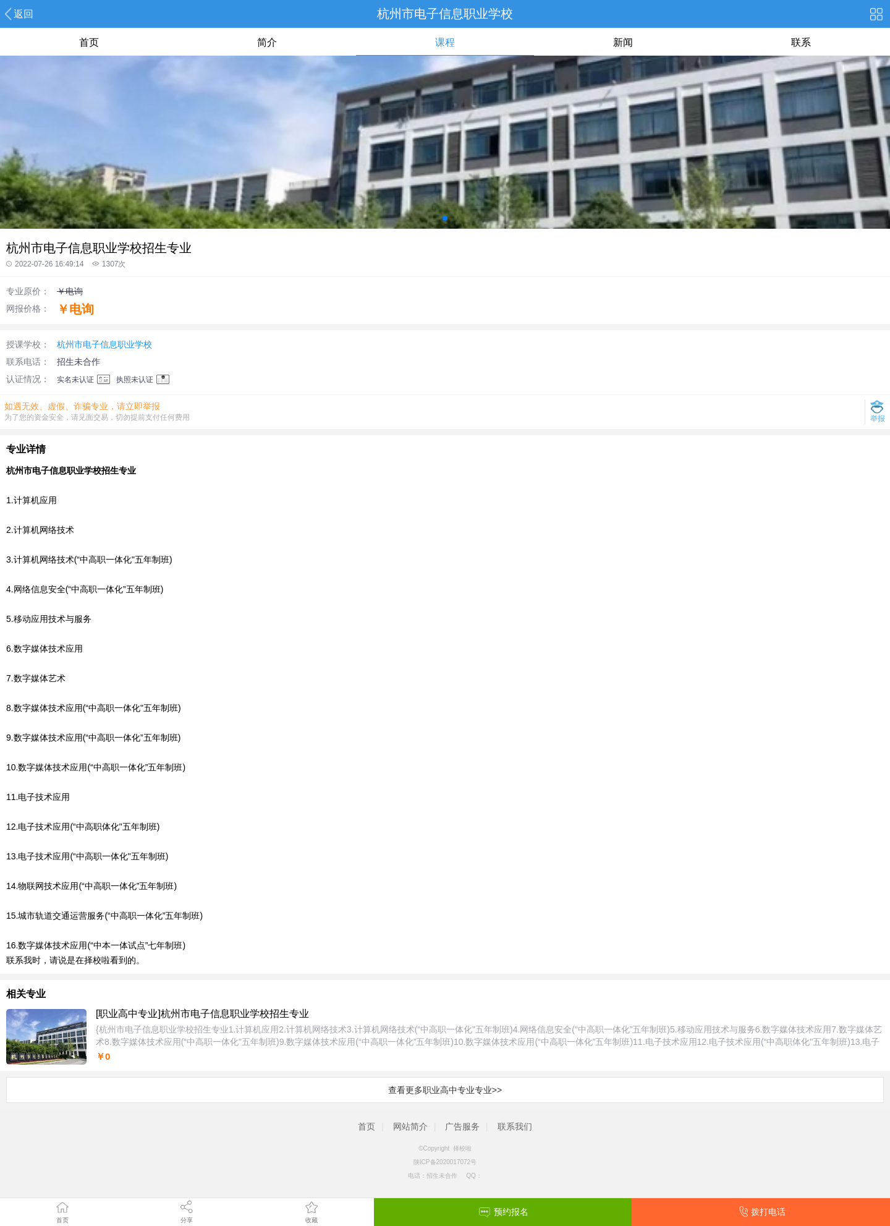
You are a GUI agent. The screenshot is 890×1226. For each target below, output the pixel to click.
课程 (445, 42)
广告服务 (462, 1126)
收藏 (311, 1220)
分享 (186, 1220)
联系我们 (515, 1126)
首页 (62, 1220)
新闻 (623, 42)
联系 (801, 42)
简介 (267, 42)
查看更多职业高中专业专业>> (445, 1090)
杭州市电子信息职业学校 (104, 344)
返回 (23, 14)
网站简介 (410, 1126)
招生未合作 (78, 362)
